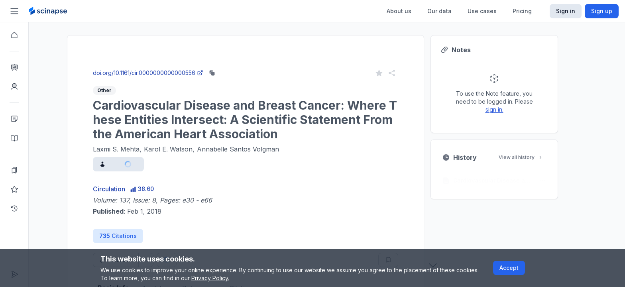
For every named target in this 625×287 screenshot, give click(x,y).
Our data (439, 11)
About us (399, 11)
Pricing (522, 11)
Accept (509, 267)
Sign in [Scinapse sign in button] (565, 11)
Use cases (482, 11)
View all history (535, 157)
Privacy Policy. (210, 278)
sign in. (509, 109)
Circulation (123, 189)
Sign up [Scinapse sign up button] (601, 11)
